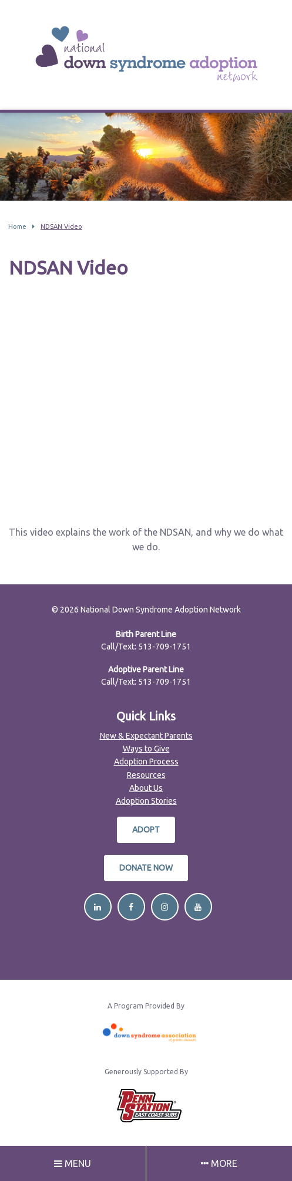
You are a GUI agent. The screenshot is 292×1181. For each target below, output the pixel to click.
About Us (146, 788)
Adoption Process (146, 761)
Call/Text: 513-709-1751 (146, 646)
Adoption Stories (146, 801)
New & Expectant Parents (146, 735)
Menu (72, 1163)
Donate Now (146, 867)
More (219, 1163)
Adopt (146, 829)
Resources (146, 775)
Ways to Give (146, 748)
